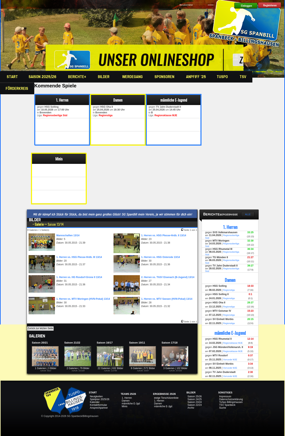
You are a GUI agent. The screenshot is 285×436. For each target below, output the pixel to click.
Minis (124, 406)
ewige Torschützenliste (166, 397)
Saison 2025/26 (43, 76)
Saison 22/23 (195, 405)
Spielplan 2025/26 (99, 399)
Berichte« (77, 76)
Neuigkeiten (96, 396)
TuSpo (223, 76)
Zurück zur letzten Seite (40, 328)
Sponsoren (164, 76)
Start (12, 76)
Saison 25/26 (195, 396)
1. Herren (127, 397)
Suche (222, 407)
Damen (126, 400)
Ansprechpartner (99, 407)
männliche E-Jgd (131, 403)
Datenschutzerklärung (231, 399)
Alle (248, 214)
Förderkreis (17, 88)
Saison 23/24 (195, 402)
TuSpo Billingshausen (231, 402)
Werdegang (133, 76)
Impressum (225, 396)
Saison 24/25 (195, 399)
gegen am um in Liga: (52, 111)
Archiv (191, 407)
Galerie (39, 224)
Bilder (104, 76)
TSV (243, 76)
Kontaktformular (98, 405)
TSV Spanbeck (227, 405)
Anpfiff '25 (196, 76)
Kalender (95, 402)
